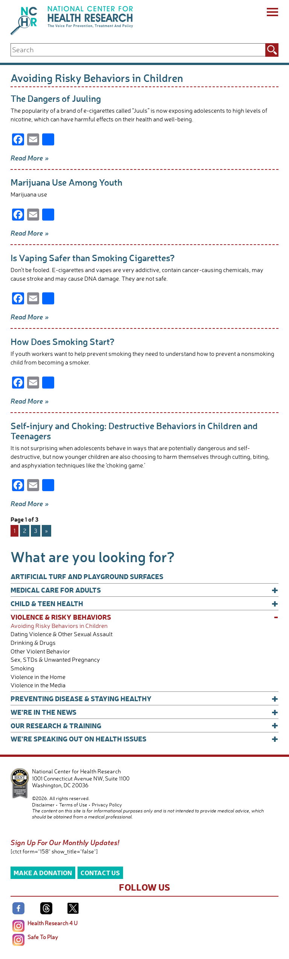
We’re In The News (144, 712)
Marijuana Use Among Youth (66, 182)
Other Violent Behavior (40, 651)
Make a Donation (43, 872)
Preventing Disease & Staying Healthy (144, 698)
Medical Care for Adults (144, 590)
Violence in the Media (38, 685)
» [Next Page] (46, 530)
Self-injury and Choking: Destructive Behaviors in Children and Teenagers (134, 431)
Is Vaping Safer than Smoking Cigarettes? (93, 257)
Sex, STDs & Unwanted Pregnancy (55, 659)
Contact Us (100, 872)
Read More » (30, 157)
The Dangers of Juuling (56, 98)
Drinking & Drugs (33, 642)
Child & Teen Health (144, 603)
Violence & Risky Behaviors (144, 617)
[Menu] (271, 13)
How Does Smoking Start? (63, 341)
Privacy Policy (107, 805)
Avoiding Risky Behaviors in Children (59, 625)
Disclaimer (43, 805)
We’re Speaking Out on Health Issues (144, 739)
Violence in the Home (38, 677)
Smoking (22, 668)
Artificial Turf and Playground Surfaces (87, 576)
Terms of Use (73, 805)
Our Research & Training (144, 726)
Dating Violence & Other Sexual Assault (62, 634)
